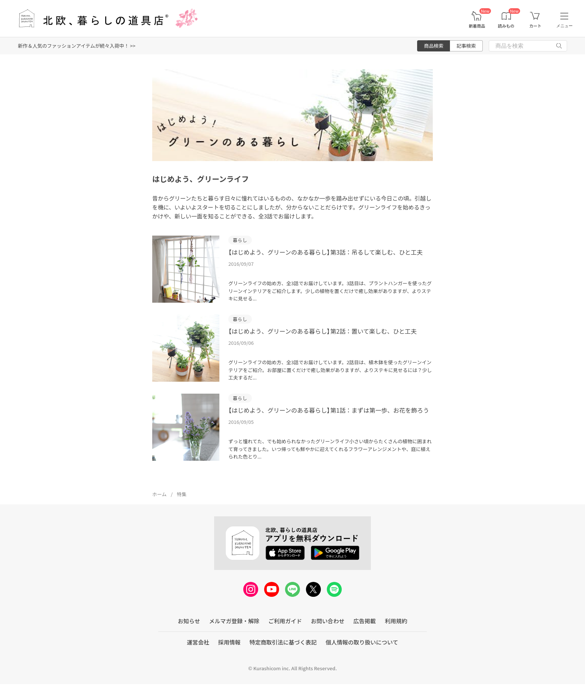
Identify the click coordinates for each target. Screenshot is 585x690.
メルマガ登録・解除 (234, 621)
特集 (182, 494)
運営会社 (198, 642)
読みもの (506, 25)
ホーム (159, 494)
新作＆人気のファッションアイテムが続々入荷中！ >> (76, 45)
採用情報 (229, 642)
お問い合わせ (327, 621)
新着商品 (477, 25)
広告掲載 (364, 621)
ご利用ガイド (285, 621)
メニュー (564, 25)
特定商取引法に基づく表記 (283, 642)
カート (535, 25)
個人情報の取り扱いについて (362, 642)
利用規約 (396, 621)
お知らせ (189, 621)
